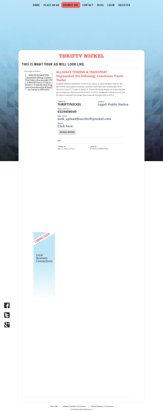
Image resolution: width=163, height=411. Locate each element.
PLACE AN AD (51, 5)
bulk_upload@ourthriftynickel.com (84, 119)
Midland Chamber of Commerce (74, 406)
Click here (65, 126)
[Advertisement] (81, 29)
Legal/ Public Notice (113, 104)
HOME (36, 5)
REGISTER (124, 5)
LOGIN (111, 5)
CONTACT (87, 5)
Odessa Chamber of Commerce (102, 406)
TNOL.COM (54, 406)
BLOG (100, 5)
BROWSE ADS (70, 5)
